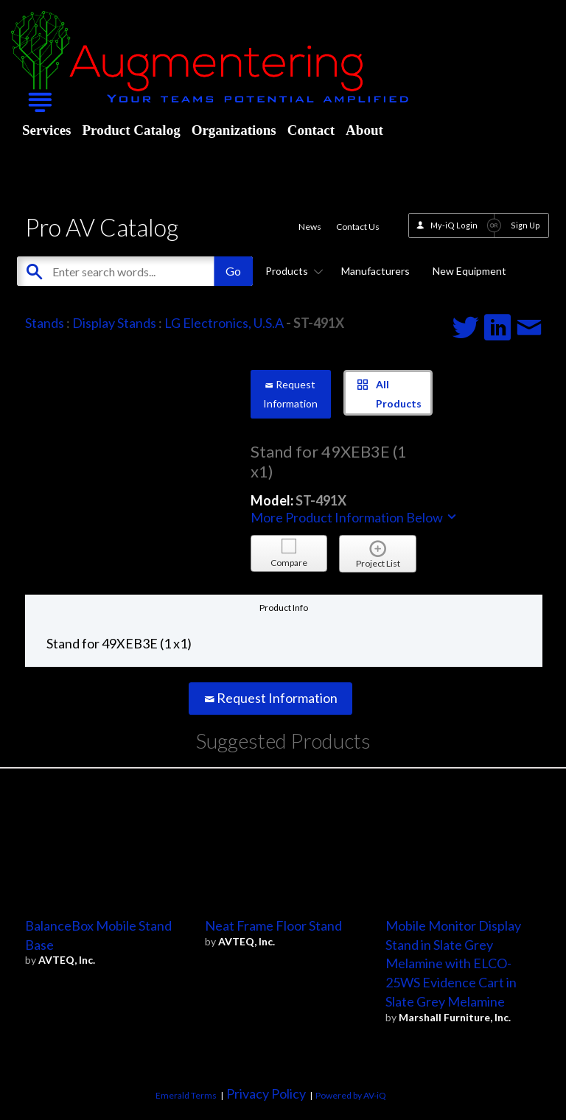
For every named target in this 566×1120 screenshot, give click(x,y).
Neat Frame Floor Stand (273, 925)
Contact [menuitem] (311, 130)
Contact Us (358, 226)
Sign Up (525, 225)
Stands (44, 323)
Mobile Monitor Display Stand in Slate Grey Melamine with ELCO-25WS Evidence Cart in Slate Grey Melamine (453, 963)
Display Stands (114, 323)
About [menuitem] (364, 130)
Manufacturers (375, 271)
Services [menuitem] (46, 130)
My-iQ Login (454, 225)
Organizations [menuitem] (234, 130)
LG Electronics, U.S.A (224, 323)
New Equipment (469, 271)
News (309, 226)
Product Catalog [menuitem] (131, 130)
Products (291, 271)
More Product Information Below (354, 517)
